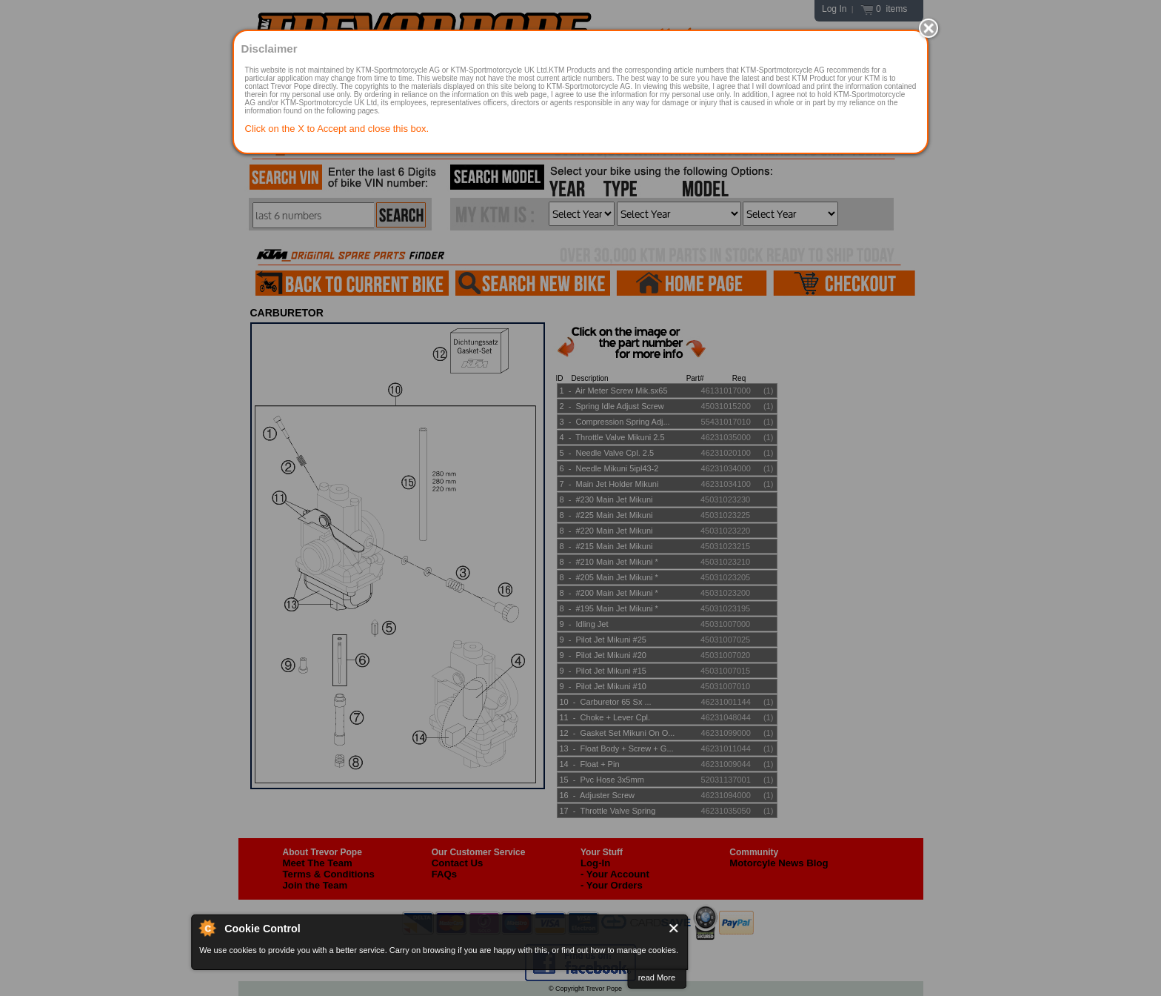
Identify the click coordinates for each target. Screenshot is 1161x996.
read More (656, 977)
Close (674, 928)
